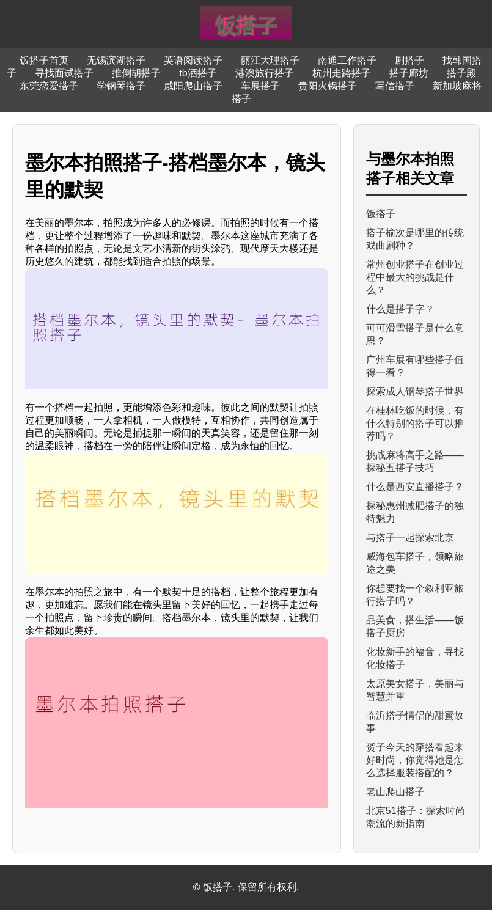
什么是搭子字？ (400, 309)
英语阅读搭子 (193, 60)
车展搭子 (260, 86)
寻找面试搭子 (64, 73)
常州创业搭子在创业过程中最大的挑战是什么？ (415, 277)
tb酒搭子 (197, 73)
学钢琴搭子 (121, 86)
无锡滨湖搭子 (116, 60)
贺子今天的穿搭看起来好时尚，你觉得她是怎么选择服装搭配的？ (415, 760)
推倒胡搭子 (136, 73)
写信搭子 (394, 86)
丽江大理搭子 (270, 60)
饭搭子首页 (44, 60)
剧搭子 (409, 60)
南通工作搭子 (347, 60)
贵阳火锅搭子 (327, 86)
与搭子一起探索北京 (410, 537)
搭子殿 (461, 73)
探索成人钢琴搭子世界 (415, 391)
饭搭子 (380, 213)
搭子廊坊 (408, 73)
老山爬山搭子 (395, 792)
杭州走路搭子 (341, 73)
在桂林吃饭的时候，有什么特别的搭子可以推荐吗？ (415, 423)
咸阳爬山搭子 (193, 86)
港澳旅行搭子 (264, 73)
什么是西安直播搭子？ (415, 487)
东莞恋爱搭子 (49, 86)
